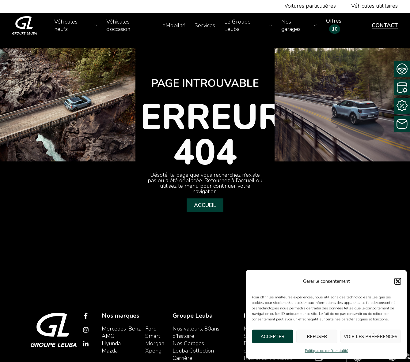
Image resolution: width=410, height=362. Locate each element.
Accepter (272, 337)
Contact (385, 25)
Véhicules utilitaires (374, 5)
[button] (398, 281)
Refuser (317, 337)
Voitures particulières (310, 5)
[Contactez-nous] (402, 124)
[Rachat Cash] (402, 106)
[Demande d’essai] (402, 69)
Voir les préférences (370, 337)
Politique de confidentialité (326, 350)
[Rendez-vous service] (402, 87)
